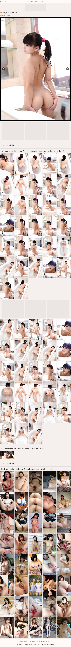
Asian (35, 1)
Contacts (19, 644)
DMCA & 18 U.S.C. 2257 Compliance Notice (44, 644)
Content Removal (28, 644)
